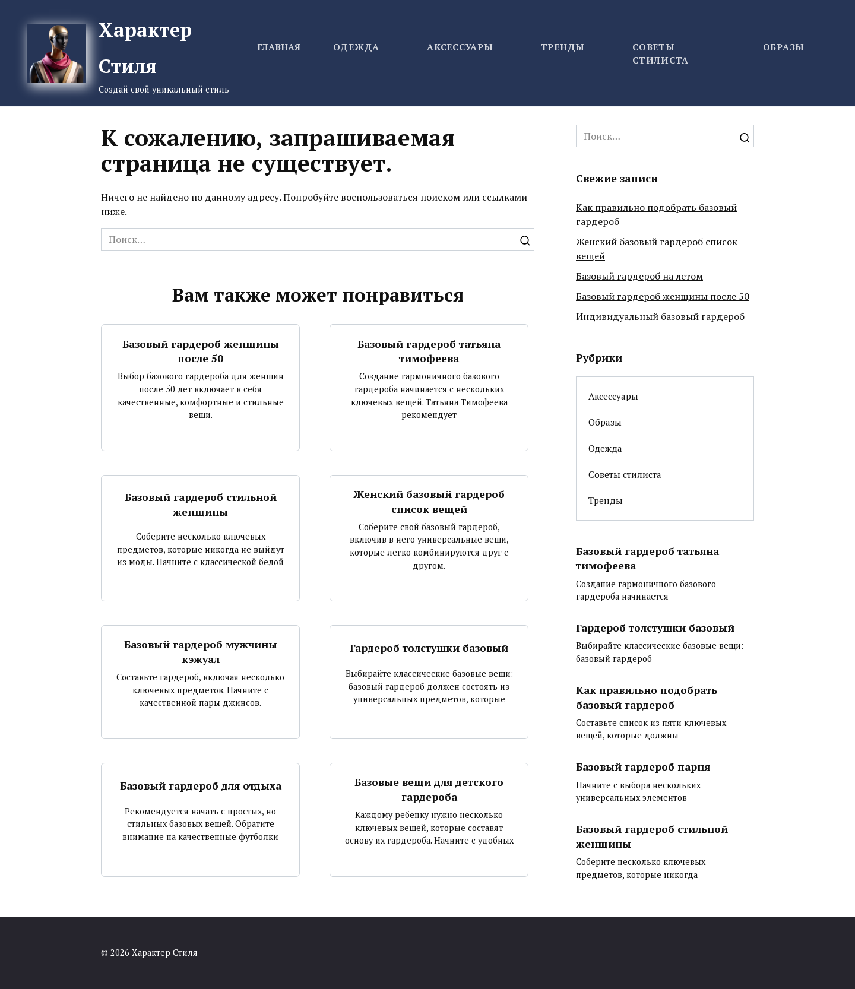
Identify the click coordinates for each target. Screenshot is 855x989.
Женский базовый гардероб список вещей (429, 501)
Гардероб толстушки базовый (429, 648)
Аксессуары (460, 47)
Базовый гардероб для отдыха (200, 786)
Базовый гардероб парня (644, 767)
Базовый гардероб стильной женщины (200, 504)
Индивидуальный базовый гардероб (660, 316)
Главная (278, 47)
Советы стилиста (624, 474)
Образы (784, 47)
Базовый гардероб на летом (639, 276)
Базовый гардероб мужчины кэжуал (201, 652)
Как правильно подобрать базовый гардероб (647, 697)
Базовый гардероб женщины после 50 (201, 351)
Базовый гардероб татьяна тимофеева (429, 351)
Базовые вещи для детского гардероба (429, 789)
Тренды (563, 47)
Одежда (356, 47)
